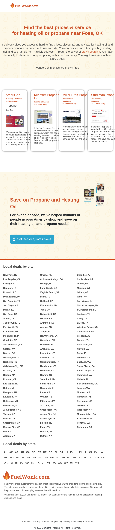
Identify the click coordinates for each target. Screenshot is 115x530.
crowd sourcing (91, 51)
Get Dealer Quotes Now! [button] (34, 239)
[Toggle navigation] (104, 4)
